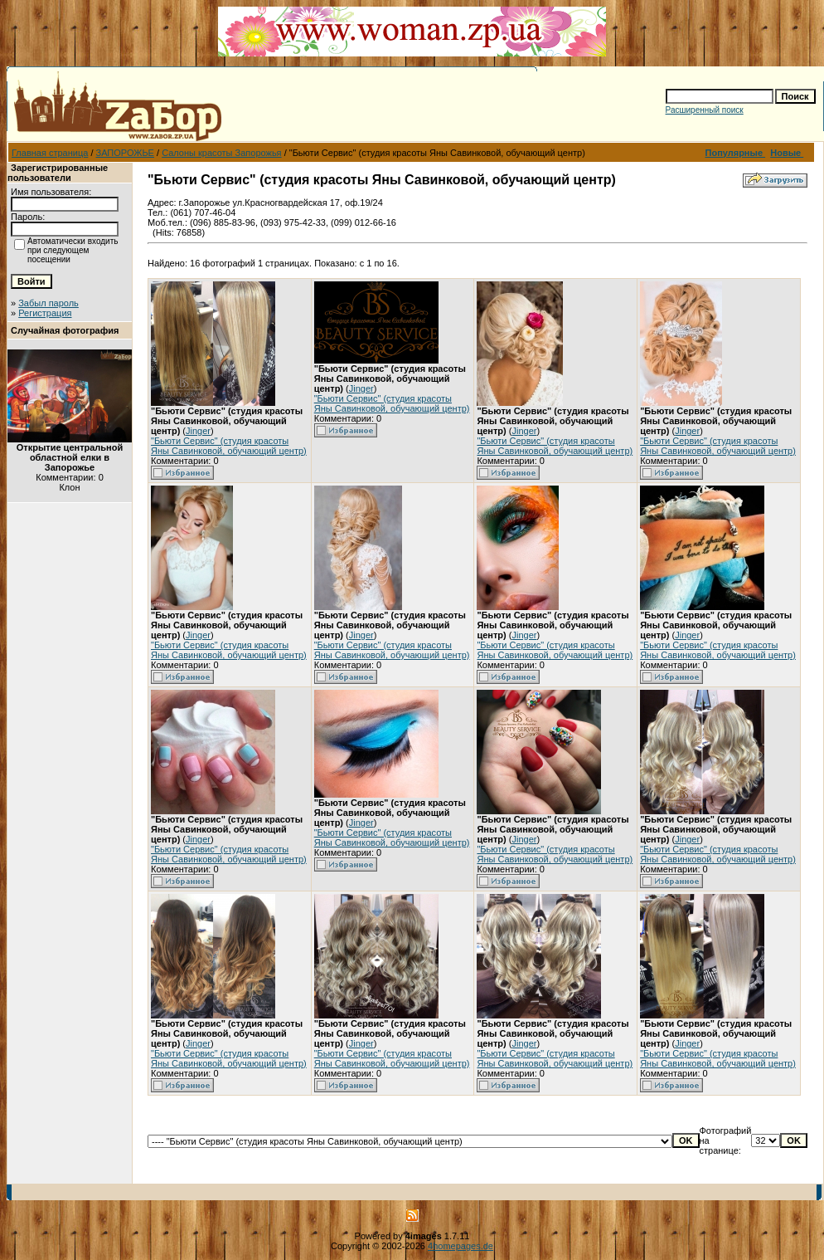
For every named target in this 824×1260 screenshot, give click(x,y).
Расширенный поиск (705, 110)
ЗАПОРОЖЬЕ (125, 153)
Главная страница (50, 153)
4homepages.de (460, 1246)
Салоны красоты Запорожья (221, 153)
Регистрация (44, 313)
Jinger (198, 431)
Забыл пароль (48, 303)
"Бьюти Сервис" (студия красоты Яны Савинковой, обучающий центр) (229, 446)
